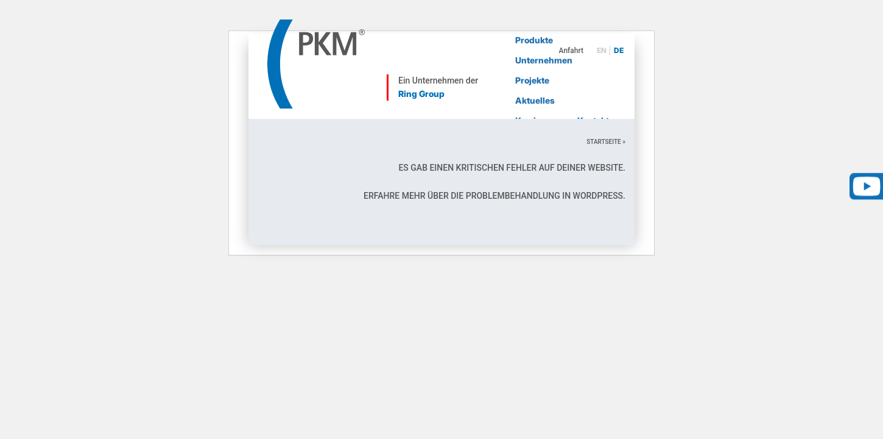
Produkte (534, 40)
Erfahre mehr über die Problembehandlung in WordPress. (494, 196)
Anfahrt (571, 50)
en (602, 50)
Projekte (532, 80)
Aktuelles (535, 100)
